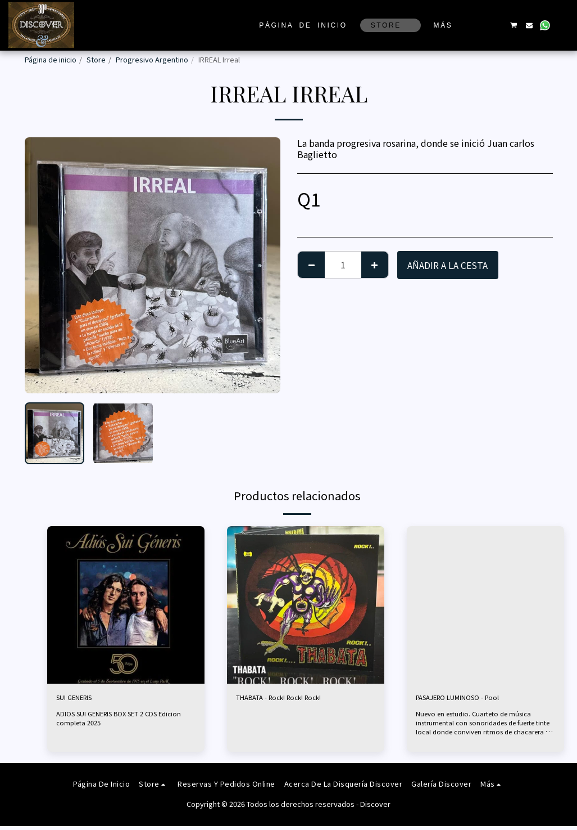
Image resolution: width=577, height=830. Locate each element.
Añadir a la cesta (447, 265)
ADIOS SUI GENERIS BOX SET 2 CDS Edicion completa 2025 (114, 722)
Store (96, 59)
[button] (481, 25)
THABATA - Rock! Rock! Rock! (298, 699)
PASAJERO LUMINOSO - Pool (476, 699)
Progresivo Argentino (152, 59)
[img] (126, 605)
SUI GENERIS (83, 699)
